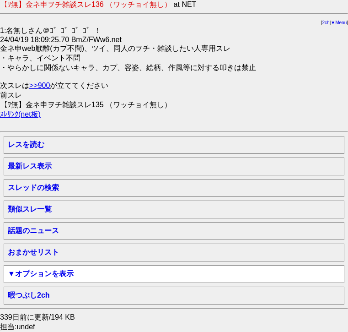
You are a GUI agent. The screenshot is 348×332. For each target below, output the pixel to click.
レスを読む (26, 144)
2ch (326, 22)
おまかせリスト (33, 252)
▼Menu (339, 22)
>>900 (39, 85)
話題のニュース (33, 230)
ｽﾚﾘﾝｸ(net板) (20, 114)
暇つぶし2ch (29, 295)
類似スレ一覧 (30, 209)
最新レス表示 (30, 166)
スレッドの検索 (33, 187)
